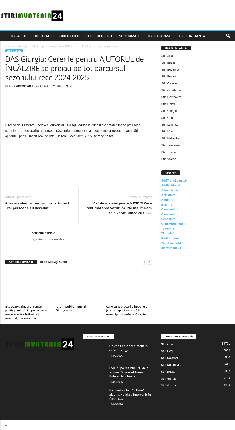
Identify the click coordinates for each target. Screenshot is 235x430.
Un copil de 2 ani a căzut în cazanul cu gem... (128, 348)
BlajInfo (166, 204)
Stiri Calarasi (157, 36)
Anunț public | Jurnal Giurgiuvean (71, 308)
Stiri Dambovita (171, 97)
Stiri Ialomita (169, 124)
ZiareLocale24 (171, 243)
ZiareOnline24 (171, 248)
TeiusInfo (167, 228)
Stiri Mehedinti (170, 138)
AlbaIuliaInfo (170, 190)
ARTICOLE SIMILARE (21, 262)
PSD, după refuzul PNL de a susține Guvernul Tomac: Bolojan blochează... (128, 372)
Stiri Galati (168, 104)
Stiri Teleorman (171, 145)
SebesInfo (168, 219)
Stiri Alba (17, 36)
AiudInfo (167, 199)
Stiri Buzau (129, 36)
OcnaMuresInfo (172, 224)
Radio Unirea (170, 238)
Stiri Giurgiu (22, 46)
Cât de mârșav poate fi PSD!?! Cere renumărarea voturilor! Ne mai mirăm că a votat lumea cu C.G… (119, 208)
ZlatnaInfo (168, 233)
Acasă (8, 46)
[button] (228, 36)
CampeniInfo (170, 209)
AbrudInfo (168, 195)
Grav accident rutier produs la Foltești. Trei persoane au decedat (38, 205)
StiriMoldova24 (171, 185)
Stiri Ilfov (167, 131)
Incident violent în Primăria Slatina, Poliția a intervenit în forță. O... (130, 394)
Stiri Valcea (168, 159)
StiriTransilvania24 (174, 180)
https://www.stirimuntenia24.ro (49, 239)
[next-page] (150, 262)
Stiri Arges (42, 36)
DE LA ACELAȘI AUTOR (53, 262)
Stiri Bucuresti (99, 36)
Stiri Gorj (167, 117)
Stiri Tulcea (168, 152)
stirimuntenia (24, 85)
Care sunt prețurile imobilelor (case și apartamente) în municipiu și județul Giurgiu (127, 310)
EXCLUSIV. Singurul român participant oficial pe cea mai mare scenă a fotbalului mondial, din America (26, 312)
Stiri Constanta (191, 36)
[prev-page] (144, 262)
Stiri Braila (69, 36)
